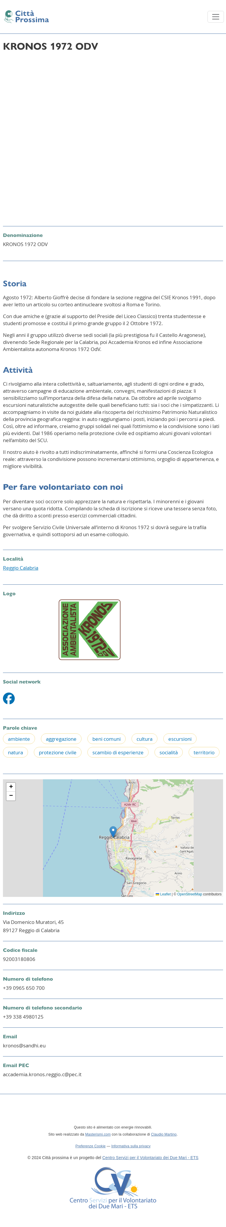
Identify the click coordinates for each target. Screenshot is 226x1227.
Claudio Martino (164, 1134)
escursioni (180, 738)
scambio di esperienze (118, 752)
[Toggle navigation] (215, 17)
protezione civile (58, 752)
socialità (168, 752)
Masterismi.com (98, 1134)
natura (15, 752)
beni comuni (106, 738)
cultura (144, 738)
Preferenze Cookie (90, 1146)
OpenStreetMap (189, 894)
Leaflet (163, 894)
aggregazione (61, 738)
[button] (113, 832)
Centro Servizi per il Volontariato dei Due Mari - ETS (150, 1158)
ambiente (19, 738)
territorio (204, 752)
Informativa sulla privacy (131, 1146)
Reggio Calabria (20, 567)
